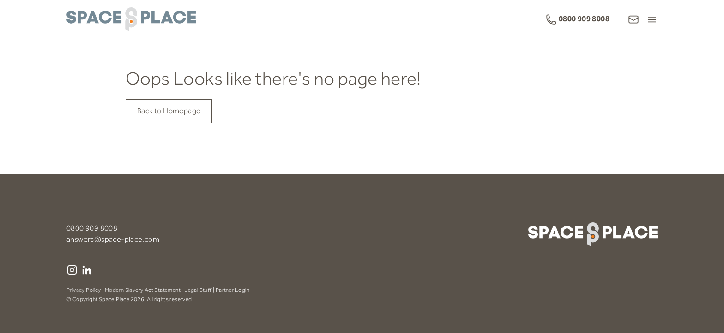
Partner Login (232, 290)
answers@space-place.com (112, 240)
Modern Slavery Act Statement (143, 290)
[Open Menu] (652, 19)
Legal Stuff (197, 290)
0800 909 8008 (91, 228)
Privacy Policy (83, 290)
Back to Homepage (168, 111)
